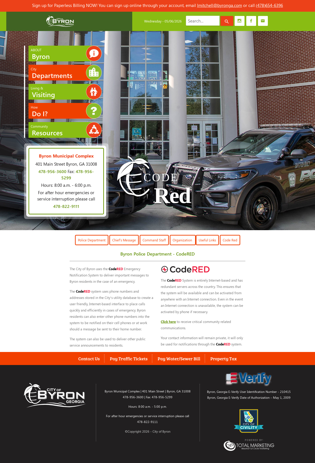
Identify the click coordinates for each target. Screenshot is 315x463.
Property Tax (223, 358)
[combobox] (203, 21)
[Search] (226, 21)
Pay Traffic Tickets (129, 358)
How (66, 111)
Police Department (92, 240)
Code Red (230, 240)
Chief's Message (124, 240)
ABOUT (66, 53)
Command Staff (154, 240)
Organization (183, 240)
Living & (66, 92)
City (66, 72)
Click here (168, 321)
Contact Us (89, 358)
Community (66, 130)
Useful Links (207, 240)
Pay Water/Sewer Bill (179, 358)
